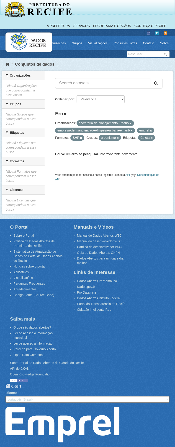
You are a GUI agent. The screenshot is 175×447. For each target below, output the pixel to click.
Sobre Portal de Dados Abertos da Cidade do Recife (47, 363)
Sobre (164, 43)
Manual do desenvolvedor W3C (99, 241)
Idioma (10, 393)
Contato (148, 43)
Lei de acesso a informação (32, 343)
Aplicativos (21, 272)
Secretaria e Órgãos (112, 26)
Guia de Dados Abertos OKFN (98, 252)
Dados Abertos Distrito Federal (99, 298)
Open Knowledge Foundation (30, 374)
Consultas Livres (125, 43)
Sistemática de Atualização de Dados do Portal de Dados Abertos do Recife (38, 256)
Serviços (81, 26)
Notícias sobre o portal (29, 266)
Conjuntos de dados (34, 64)
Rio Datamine (86, 292)
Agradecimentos (24, 289)
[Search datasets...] (102, 83)
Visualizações (98, 43)
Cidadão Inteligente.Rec (94, 309)
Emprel (62, 424)
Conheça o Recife (150, 26)
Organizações (56, 43)
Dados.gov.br (86, 287)
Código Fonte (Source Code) (33, 295)
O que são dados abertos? (32, 327)
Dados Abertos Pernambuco (97, 281)
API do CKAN (19, 368)
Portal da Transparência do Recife (101, 304)
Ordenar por (64, 99)
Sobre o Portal (23, 235)
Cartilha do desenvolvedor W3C (99, 247)
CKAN (13, 385)
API (128, 175)
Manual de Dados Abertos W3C (99, 235)
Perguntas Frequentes (29, 283)
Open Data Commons (28, 355)
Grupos (77, 43)
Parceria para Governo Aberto (34, 349)
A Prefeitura (58, 26)
